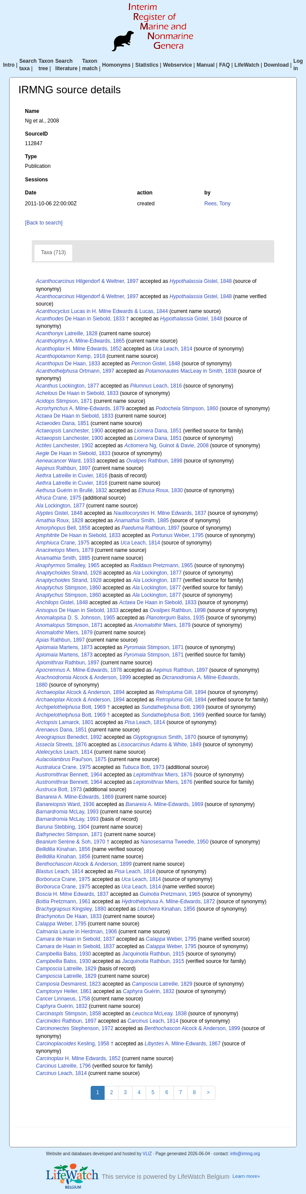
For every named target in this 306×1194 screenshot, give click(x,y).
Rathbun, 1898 (154, 461)
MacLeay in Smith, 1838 (190, 371)
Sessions (36, 180)
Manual (205, 65)
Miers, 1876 (162, 775)
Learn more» (246, 1176)
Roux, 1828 (59, 520)
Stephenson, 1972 (74, 1028)
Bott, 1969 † (73, 707)
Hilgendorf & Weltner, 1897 (87, 281)
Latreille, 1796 (63, 1066)
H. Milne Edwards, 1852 (79, 349)
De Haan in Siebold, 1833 (77, 393)
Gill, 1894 (181, 692)
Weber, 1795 (178, 535)
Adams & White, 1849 (159, 745)
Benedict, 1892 (69, 737)
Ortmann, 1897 (75, 371)
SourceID (36, 134)
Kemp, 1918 (70, 356)
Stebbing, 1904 (62, 827)
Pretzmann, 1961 (63, 901)
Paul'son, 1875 (71, 759)
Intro (9, 65)
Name (32, 111)
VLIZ (147, 1153)
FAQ (224, 65)
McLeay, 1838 (159, 1013)
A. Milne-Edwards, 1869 (74, 797)
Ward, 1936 (65, 804)
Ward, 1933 (65, 461)
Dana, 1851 (62, 423)
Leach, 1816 (156, 386)
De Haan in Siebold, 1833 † (82, 319)
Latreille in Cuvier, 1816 (71, 476)
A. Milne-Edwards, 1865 (80, 341)
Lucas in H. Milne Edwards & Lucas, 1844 (102, 311)
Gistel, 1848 (201, 281)
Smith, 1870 (164, 737)
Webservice (177, 65)
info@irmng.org (245, 1153)
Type (31, 156)
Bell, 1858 (63, 528)
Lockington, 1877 (67, 386)
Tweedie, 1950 (175, 842)
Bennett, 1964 (69, 775)
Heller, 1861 (64, 991)
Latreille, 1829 (66, 969)
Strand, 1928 (69, 573)
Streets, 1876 (61, 745)
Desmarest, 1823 (68, 984)
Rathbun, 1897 (63, 468)
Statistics (146, 65)
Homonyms (116, 65)
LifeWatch (247, 65)
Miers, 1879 (64, 550)
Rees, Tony (217, 204)
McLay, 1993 (67, 812)
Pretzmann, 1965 (162, 565)
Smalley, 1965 (67, 565)
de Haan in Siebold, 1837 (75, 939)
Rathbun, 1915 (153, 954)
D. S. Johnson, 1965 (75, 618)
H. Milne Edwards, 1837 (159, 513)
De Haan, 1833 (68, 364)
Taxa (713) (53, 252)
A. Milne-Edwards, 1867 (183, 1044)
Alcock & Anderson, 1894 (80, 692)
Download (276, 65)
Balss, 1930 (63, 954)
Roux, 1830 (160, 490)
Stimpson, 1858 (68, 1013)
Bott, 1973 (143, 767)
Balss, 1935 (175, 618)
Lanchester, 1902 (64, 445)
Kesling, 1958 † (74, 1044)
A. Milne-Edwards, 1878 (79, 670)
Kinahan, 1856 (63, 849)
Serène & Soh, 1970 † (72, 842)
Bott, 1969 (172, 707)
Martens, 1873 (64, 647)
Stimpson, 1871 (64, 401)
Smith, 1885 (141, 520)
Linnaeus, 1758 (63, 999)
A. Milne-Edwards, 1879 (80, 408)
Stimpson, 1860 (187, 408)
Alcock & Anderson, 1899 (83, 677)
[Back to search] (43, 223)
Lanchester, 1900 (69, 431)
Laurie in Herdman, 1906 (76, 932)
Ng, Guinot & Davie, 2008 (166, 445)
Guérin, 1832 (148, 991)
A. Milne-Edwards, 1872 (168, 901)
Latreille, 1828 (66, 333)
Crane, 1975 (58, 498)
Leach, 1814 (173, 349)
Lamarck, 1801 (64, 722)
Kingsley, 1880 (71, 909)
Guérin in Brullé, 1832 (71, 490)
